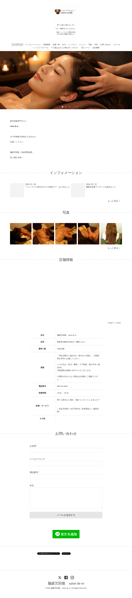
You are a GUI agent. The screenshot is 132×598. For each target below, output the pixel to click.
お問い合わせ (105, 44)
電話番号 (34, 472)
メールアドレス (37, 459)
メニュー (82, 44)
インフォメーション (33, 44)
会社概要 (95, 48)
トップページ (17, 44)
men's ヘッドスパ (69, 44)
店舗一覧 (56, 44)
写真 (90, 44)
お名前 (33, 446)
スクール (116, 44)
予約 (96, 44)
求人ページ (85, 48)
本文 (32, 485)
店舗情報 (46, 44)
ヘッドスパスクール (41, 48)
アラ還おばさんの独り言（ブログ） (65, 48)
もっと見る (114, 201)
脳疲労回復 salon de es (66, 583)
